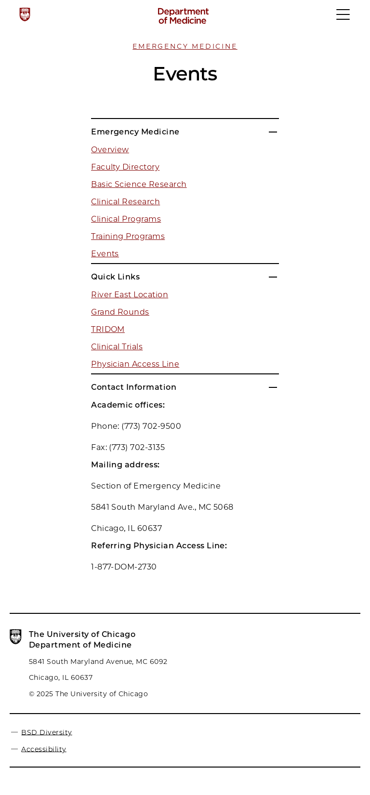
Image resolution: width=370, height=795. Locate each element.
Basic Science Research (139, 184)
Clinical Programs (126, 219)
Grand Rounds (120, 312)
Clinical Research (125, 201)
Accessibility (43, 748)
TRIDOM (108, 329)
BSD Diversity (46, 732)
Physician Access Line (135, 364)
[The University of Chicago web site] (24, 14)
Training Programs (128, 236)
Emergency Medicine (184, 46)
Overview (110, 149)
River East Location (129, 294)
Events (105, 253)
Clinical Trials (117, 346)
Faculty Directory (125, 167)
